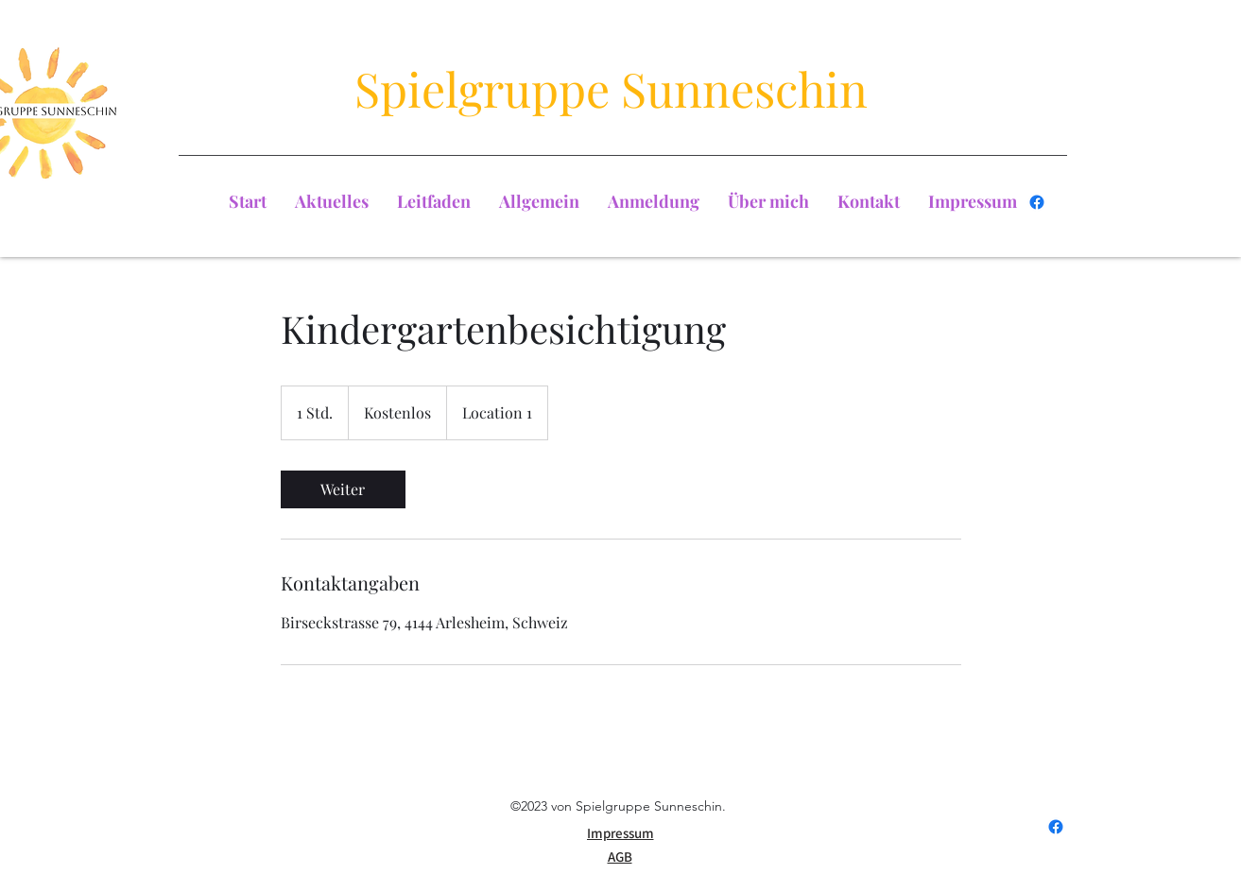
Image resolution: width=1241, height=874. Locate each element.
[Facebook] (1036, 202)
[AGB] (620, 857)
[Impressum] (620, 833)
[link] (343, 489)
